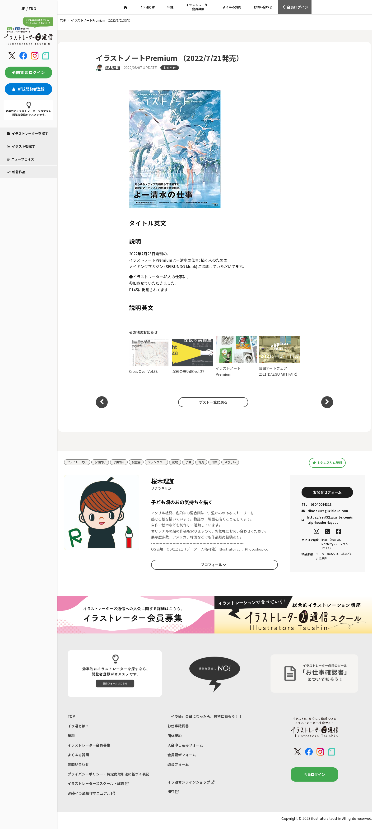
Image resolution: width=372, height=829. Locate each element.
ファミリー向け (78, 462)
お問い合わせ (263, 7)
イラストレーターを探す (27, 133)
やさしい (238, 462)
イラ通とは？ (78, 727)
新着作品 (16, 171)
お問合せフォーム (327, 492)
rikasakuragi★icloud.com (325, 511)
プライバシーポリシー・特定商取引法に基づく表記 (108, 776)
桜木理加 (112, 67)
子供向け (122, 462)
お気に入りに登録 (327, 462)
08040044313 (317, 505)
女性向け (102, 462)
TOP (71, 717)
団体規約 (174, 737)
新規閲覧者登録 (28, 89)
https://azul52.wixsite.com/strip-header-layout (327, 521)
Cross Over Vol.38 (149, 356)
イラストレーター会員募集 (198, 7)
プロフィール (213, 565)
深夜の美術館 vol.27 (192, 356)
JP (23, 8)
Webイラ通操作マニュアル (91, 796)
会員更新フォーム (181, 756)
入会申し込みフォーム (185, 746)
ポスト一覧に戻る (212, 402)
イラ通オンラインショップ (190, 784)
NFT (173, 794)
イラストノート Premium (236, 356)
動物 (181, 462)
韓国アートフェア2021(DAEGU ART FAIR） (279, 356)
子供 (194, 462)
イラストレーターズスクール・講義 (98, 786)
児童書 (140, 462)
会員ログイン (295, 7)
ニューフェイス (20, 159)
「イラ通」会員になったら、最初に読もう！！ (204, 717)
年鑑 (170, 7)
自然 (222, 462)
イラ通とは (147, 7)
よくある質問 (232, 7)
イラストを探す (21, 146)
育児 (208, 462)
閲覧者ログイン (28, 72)
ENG (32, 8)
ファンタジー (161, 462)
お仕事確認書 (178, 727)
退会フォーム (178, 766)
